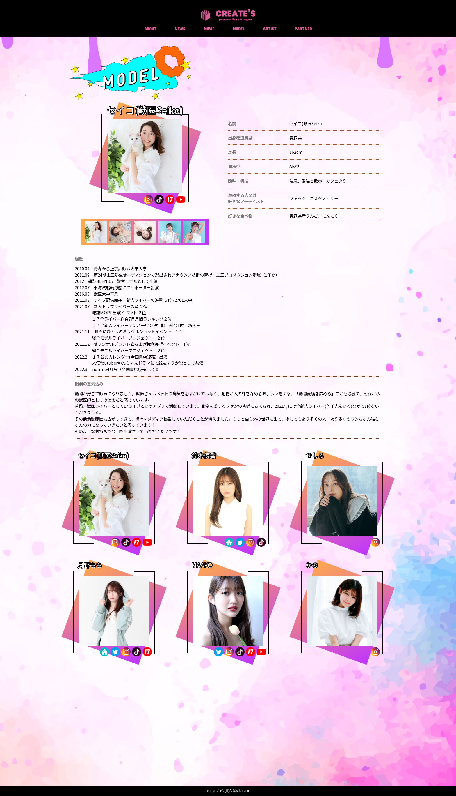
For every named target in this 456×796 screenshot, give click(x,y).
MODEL (239, 28)
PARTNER (303, 28)
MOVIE (209, 28)
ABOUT (150, 28)
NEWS (179, 28)
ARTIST (270, 28)
